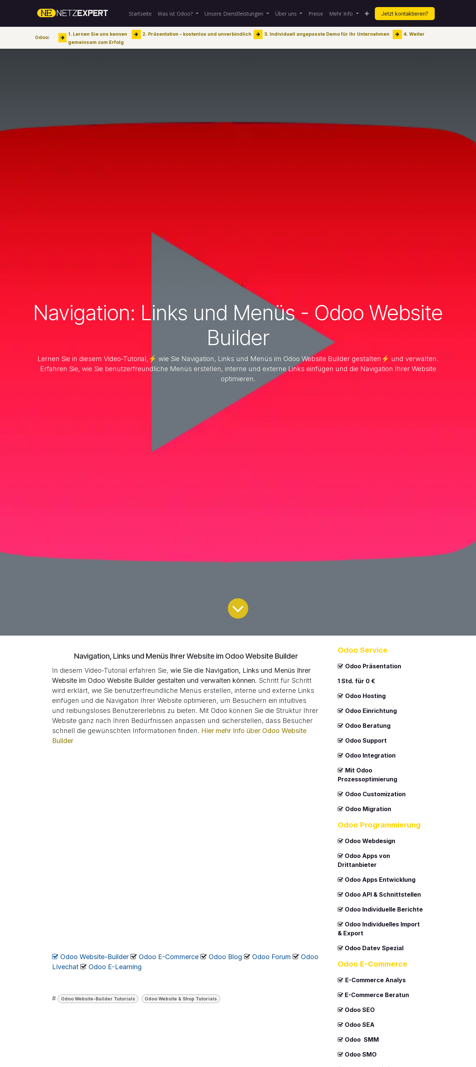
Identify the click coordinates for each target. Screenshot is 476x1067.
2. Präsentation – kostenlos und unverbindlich (196, 34)
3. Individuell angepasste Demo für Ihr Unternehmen (326, 34)
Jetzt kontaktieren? (404, 13)
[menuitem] (140, 13)
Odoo (41, 37)
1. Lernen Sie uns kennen (97, 34)
